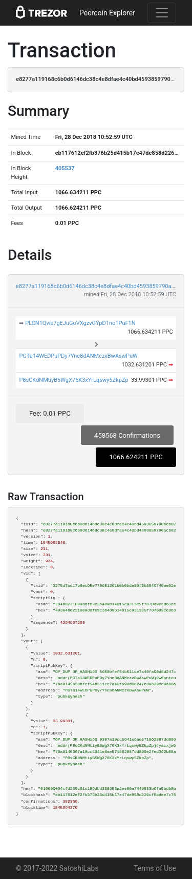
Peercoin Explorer (107, 13)
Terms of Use (155, 868)
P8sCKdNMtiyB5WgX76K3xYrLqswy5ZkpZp (73, 380)
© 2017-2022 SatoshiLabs (57, 868)
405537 (65, 168)
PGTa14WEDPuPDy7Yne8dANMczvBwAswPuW (78, 356)
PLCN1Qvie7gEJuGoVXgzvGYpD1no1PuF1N (80, 323)
